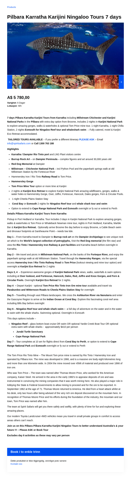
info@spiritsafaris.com (19, 143)
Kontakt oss (16, 464)
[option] (21, 82)
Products (11, 7)
